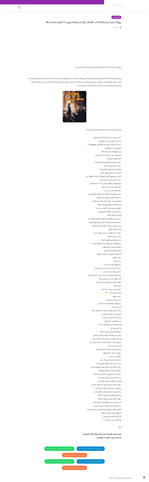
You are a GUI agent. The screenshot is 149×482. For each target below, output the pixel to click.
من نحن (83, 2)
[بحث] (19, 8)
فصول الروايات (97, 8)
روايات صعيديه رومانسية (64, 8)
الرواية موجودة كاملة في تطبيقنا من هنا (74, 455)
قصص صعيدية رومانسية (48, 8)
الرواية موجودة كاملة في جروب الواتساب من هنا (59, 448)
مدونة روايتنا (112, 478)
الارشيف (53, 2)
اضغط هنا (86, 434)
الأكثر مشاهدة (78, 8)
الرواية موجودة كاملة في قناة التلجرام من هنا (91, 448)
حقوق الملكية (91, 2)
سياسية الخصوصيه (62, 2)
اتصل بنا (100, 2)
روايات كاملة (87, 8)
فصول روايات (116, 17)
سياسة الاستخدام (74, 2)
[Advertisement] (74, 43)
